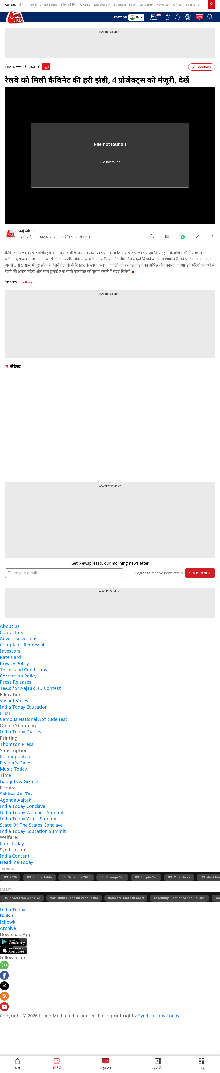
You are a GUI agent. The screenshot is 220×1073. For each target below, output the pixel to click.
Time (5, 775)
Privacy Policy (14, 663)
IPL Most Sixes (179, 877)
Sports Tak (193, 4)
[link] (211, 4)
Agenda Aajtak (15, 800)
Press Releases (15, 682)
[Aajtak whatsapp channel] (4, 966)
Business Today (125, 4)
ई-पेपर (23, 4)
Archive (8, 928)
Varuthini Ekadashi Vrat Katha (74, 898)
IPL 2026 (10, 877)
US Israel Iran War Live (22, 898)
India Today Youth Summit (28, 819)
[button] (201, 1064)
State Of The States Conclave (31, 825)
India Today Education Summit (33, 831)
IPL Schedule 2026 (76, 877)
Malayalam (102, 4)
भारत (32, 67)
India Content (15, 856)
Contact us (11, 632)
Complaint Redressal (22, 645)
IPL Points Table (39, 877)
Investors (10, 651)
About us (10, 626)
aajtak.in (27, 230)
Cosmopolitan (15, 756)
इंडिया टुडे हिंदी (68, 4)
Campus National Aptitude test (33, 719)
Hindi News (13, 67)
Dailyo (6, 916)
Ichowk (7, 922)
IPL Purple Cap (146, 877)
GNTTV (85, 4)
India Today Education (24, 707)
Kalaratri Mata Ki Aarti (126, 898)
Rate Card (10, 657)
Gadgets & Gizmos (19, 781)
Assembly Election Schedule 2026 (179, 898)
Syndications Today (158, 1016)
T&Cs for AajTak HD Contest (30, 688)
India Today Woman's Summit (32, 812)
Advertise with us (18, 638)
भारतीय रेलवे (27, 282)
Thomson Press (16, 744)
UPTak (177, 4)
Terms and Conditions (23, 670)
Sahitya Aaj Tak (16, 794)
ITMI (5, 713)
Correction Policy (18, 676)
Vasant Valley (14, 701)
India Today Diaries (20, 732)
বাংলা (33, 4)
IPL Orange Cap (112, 877)
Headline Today (16, 862)
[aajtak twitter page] (4, 986)
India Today (48, 4)
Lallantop (146, 4)
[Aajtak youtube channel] (4, 1007)
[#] (182, 236)
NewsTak (162, 4)
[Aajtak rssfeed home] (4, 997)
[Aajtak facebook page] (4, 976)
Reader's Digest (16, 763)
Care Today (12, 843)
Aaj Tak (10, 4)
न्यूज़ (46, 67)
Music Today (13, 769)
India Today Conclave (22, 806)
